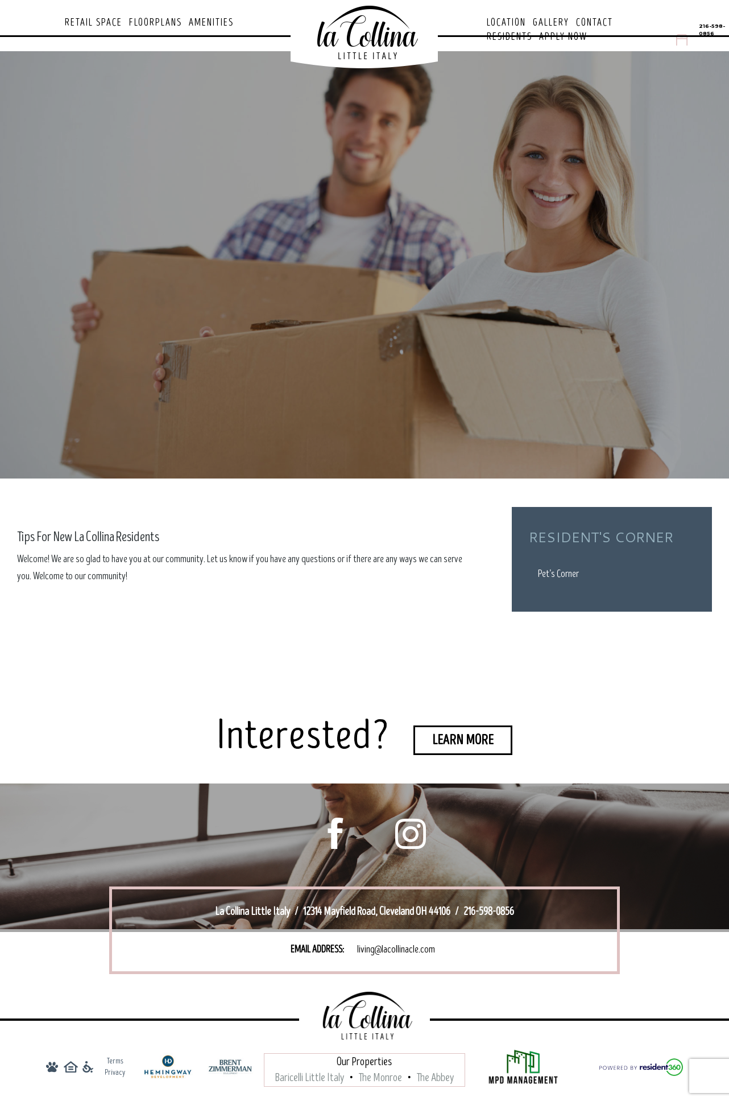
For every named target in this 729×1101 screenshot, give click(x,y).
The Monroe (380, 1077)
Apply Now (563, 37)
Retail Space (93, 22)
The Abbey (435, 1077)
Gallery (551, 22)
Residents (509, 37)
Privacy (115, 1072)
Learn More (463, 740)
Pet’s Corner (558, 574)
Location (506, 22)
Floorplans (155, 22)
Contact (594, 22)
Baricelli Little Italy (309, 1077)
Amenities (211, 22)
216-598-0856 (712, 29)
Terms (115, 1061)
